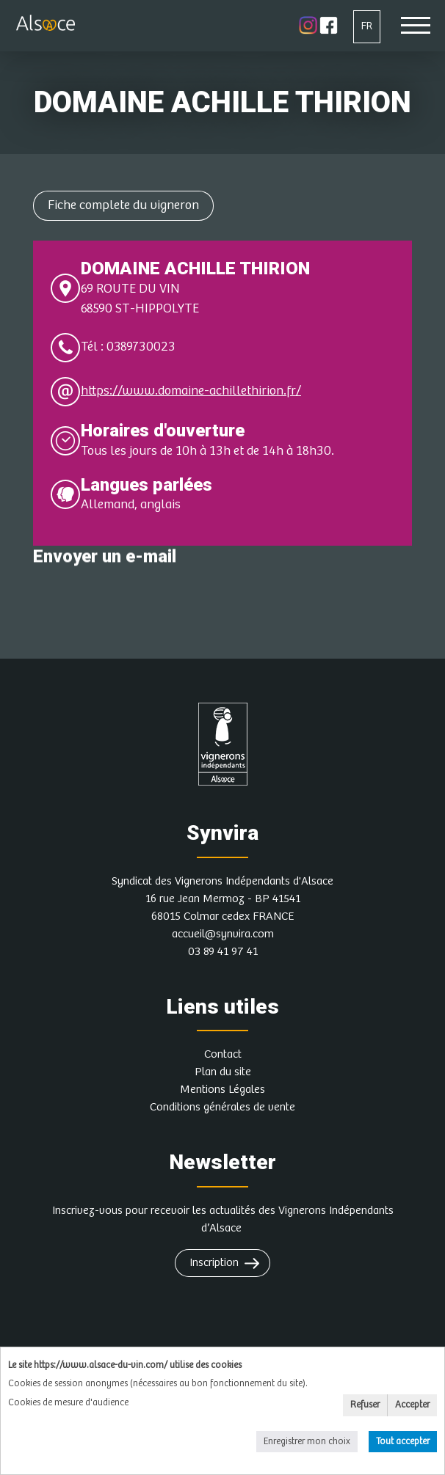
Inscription (214, 1262)
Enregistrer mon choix (307, 1441)
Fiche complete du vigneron (123, 205)
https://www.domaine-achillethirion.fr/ (191, 391)
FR (366, 26)
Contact (223, 1054)
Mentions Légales (222, 1089)
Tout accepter (403, 1441)
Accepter (412, 1404)
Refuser (365, 1404)
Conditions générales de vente (222, 1107)
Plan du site (223, 1072)
